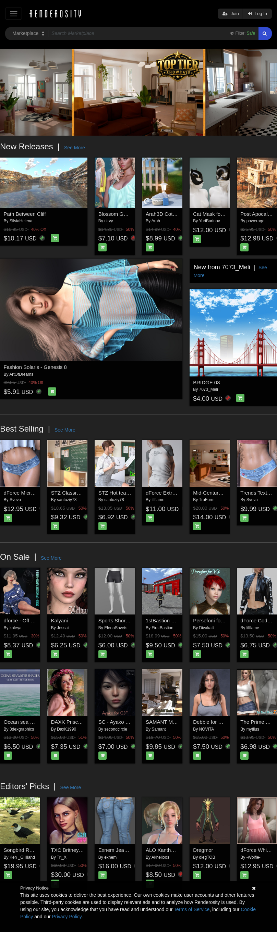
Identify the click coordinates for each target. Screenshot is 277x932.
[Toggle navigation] (13, 14)
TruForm (207, 499)
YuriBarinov (209, 221)
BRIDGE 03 (206, 382)
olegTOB (207, 857)
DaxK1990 (66, 729)
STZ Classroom (69, 493)
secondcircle (115, 729)
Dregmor (203, 850)
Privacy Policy (67, 916)
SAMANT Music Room (171, 722)
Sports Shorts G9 (118, 620)
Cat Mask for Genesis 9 (220, 214)
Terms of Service (191, 909)
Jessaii (63, 627)
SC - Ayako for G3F (120, 722)
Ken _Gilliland (22, 857)
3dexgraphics (22, 729)
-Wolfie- (253, 857)
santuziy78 (66, 499)
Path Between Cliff (25, 214)
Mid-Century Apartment (219, 493)
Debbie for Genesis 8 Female (226, 722)
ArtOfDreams (21, 374)
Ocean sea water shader (32, 722)
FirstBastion (162, 627)
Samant (159, 729)
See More (74, 147)
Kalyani (59, 620)
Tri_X (62, 857)
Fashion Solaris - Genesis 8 (35, 367)
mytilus (252, 729)
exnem (110, 857)
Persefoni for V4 (211, 620)
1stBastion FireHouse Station (179, 620)
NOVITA (206, 729)
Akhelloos (160, 857)
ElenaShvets (115, 627)
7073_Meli (208, 389)
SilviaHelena (21, 221)
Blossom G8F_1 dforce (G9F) (132, 214)
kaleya (16, 627)
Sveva (15, 499)
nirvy (108, 221)
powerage (255, 221)
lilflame (158, 499)
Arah (156, 221)
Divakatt (206, 627)
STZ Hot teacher (117, 493)
